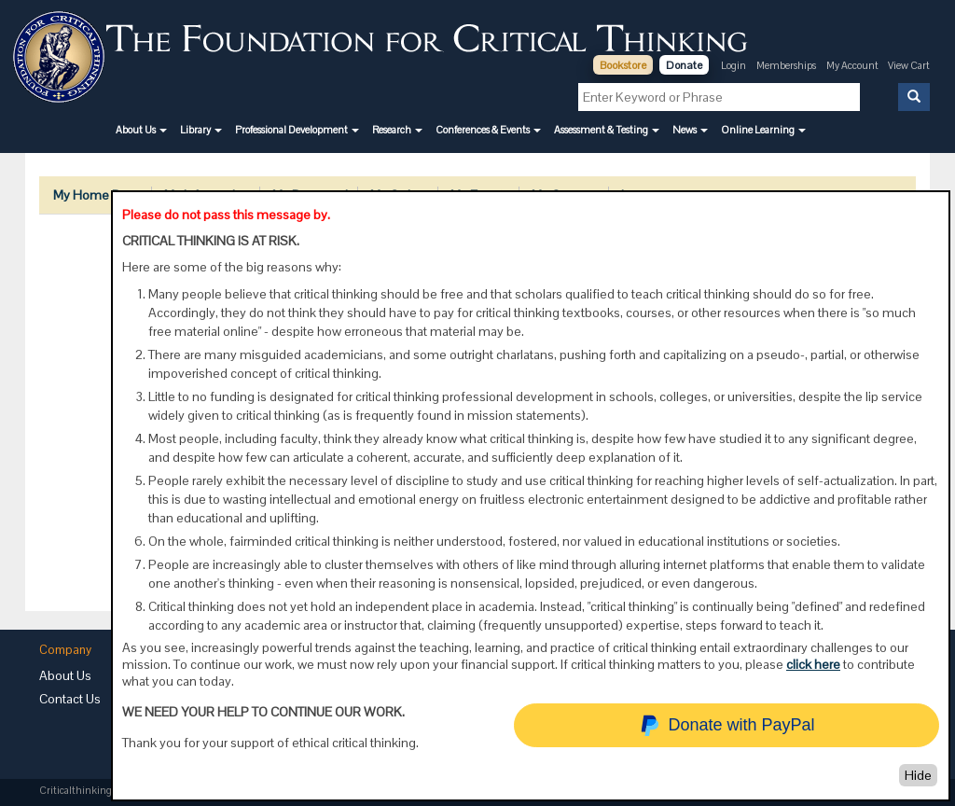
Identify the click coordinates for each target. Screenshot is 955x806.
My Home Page (97, 195)
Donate (684, 65)
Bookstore (623, 65)
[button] (141, 130)
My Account (853, 65)
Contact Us (70, 698)
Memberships (786, 65)
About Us (65, 675)
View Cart (909, 65)
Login (733, 65)
